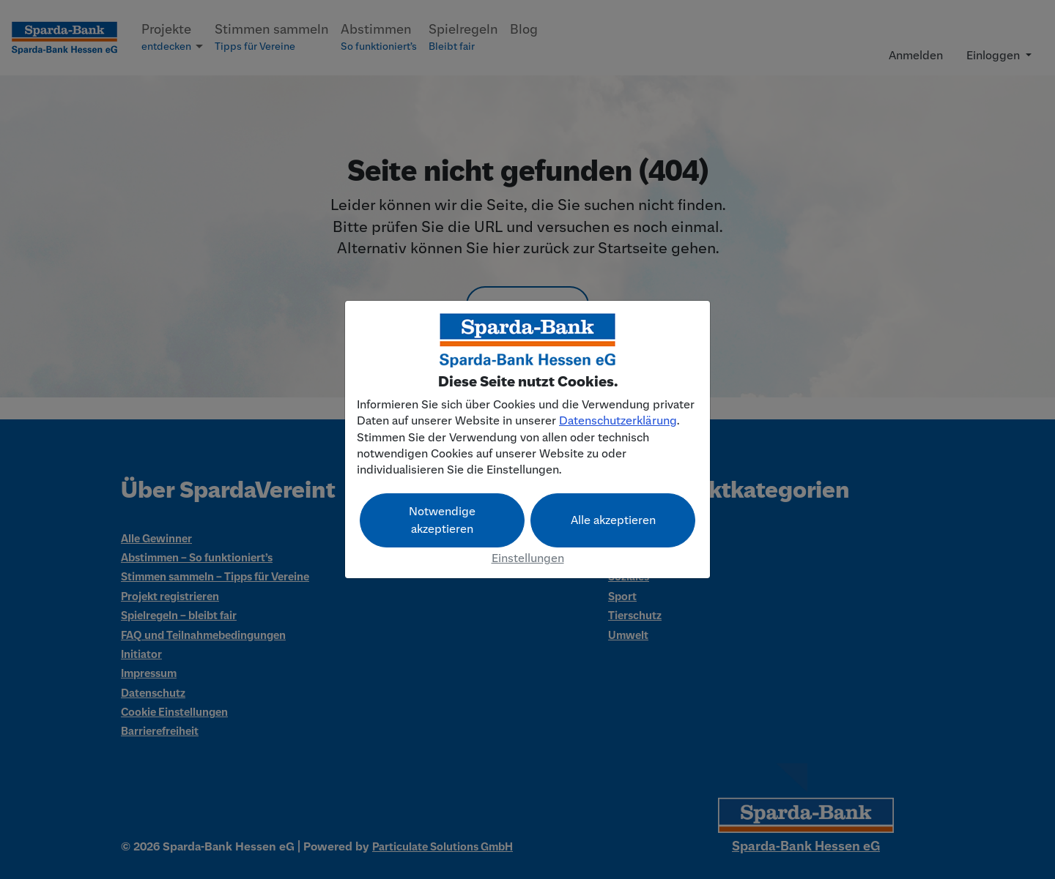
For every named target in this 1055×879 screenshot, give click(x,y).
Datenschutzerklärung (618, 421)
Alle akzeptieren (613, 520)
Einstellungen (528, 558)
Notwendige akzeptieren (442, 520)
